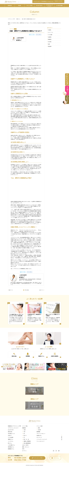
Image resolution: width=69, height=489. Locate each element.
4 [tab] (33, 372)
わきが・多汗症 (25, 445)
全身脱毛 (49, 37)
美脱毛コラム (10, 439)
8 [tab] (40, 372)
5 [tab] (35, 372)
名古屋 (39, 429)
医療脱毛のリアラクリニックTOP (14, 426)
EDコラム (10, 443)
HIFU (23, 448)
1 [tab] (28, 372)
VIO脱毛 (49, 29)
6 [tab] (36, 372)
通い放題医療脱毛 (27, 443)
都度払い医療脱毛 (27, 441)
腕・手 (25, 435)
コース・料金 (24, 426)
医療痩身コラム (11, 448)
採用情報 (38, 431)
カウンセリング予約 (37, 458)
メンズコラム (10, 441)
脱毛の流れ (10, 431)
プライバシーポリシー (41, 433)
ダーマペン (24, 450)
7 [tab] (38, 372)
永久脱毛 (49, 41)
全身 (24, 429)
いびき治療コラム (11, 445)
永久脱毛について (11, 433)
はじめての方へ (11, 429)
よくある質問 (10, 437)
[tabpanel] (12, 366)
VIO (24, 431)
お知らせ (9, 435)
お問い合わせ (55, 458)
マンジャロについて (40, 441)
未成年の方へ (39, 435)
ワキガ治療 (50, 34)
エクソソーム (50, 32)
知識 (49, 44)
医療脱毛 (49, 39)
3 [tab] (32, 372)
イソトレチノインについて (42, 439)
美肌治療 (49, 46)
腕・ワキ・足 (26, 439)
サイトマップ (39, 437)
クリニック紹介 (40, 426)
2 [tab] (30, 372)
